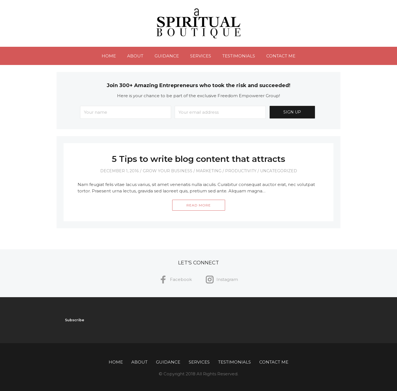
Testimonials (238, 56)
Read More (198, 205)
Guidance (167, 56)
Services (200, 56)
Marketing (208, 170)
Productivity (240, 170)
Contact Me (280, 56)
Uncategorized (278, 170)
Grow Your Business (167, 170)
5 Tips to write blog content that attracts (198, 159)
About (135, 56)
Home (109, 56)
